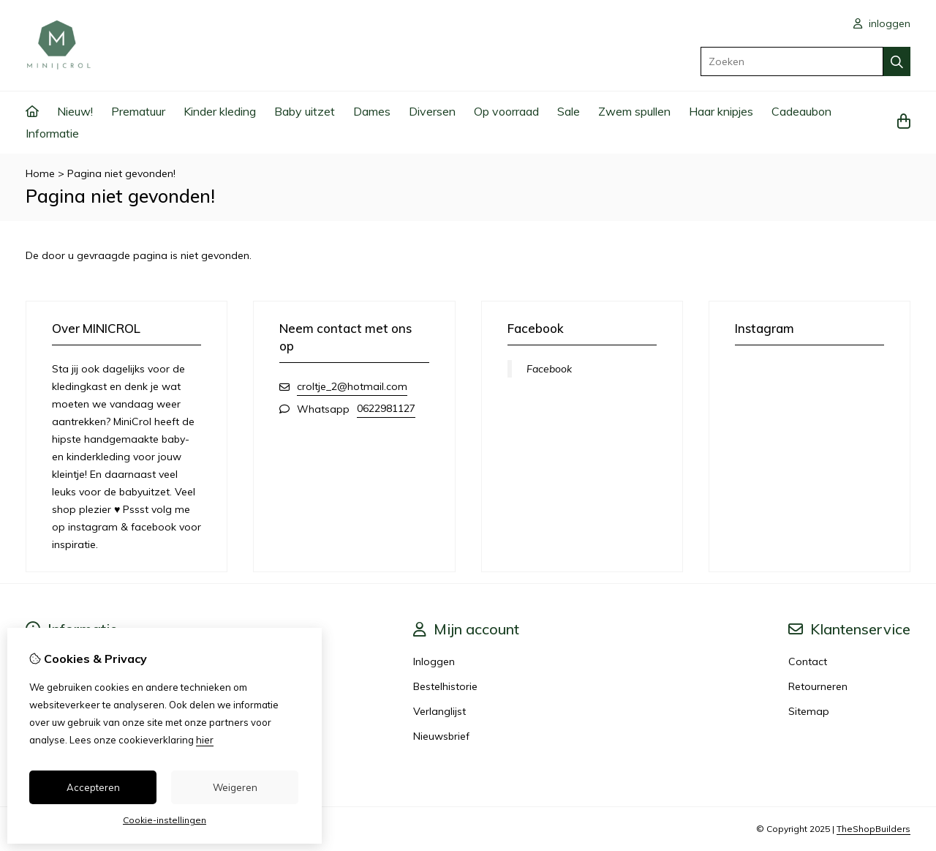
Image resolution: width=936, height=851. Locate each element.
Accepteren (93, 787)
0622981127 (386, 408)
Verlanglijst (439, 711)
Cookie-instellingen (164, 819)
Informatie (52, 133)
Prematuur (138, 111)
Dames (371, 111)
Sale (568, 111)
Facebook (549, 368)
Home (40, 173)
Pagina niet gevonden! (121, 173)
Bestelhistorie (445, 686)
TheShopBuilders (873, 828)
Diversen (432, 111)
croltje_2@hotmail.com (352, 386)
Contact (807, 661)
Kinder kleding (220, 111)
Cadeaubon (801, 111)
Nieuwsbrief (441, 736)
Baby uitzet (304, 111)
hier (205, 740)
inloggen (881, 23)
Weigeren (235, 787)
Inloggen (434, 661)
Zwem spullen (634, 111)
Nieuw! (75, 111)
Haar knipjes (721, 111)
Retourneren (818, 686)
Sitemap (808, 711)
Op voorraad (506, 111)
